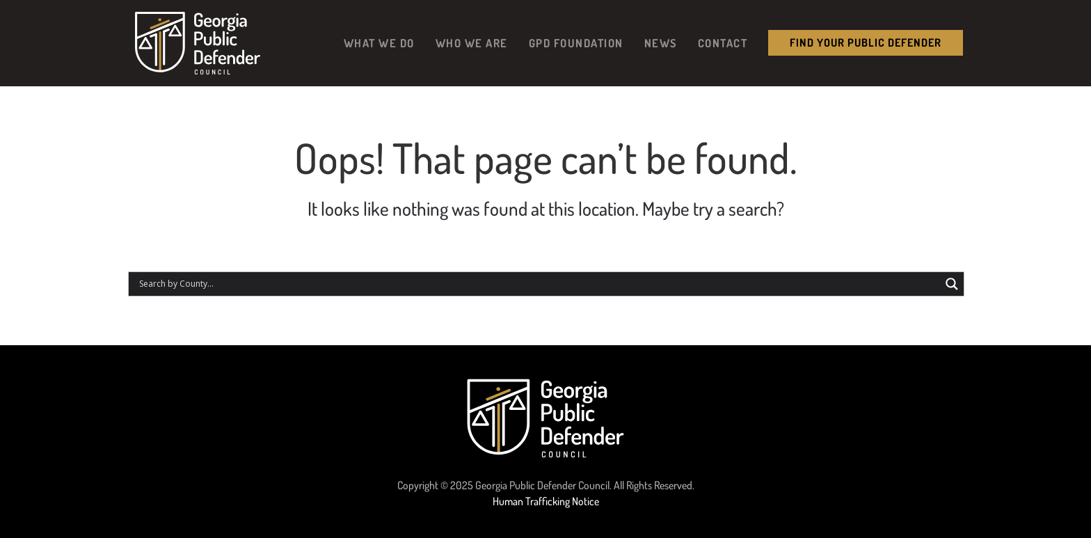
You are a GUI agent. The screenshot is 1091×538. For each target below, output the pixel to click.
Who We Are (472, 42)
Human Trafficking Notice (546, 501)
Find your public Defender (865, 42)
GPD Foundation (576, 42)
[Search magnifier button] (952, 284)
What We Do (379, 42)
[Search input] (538, 284)
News (660, 42)
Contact (723, 42)
